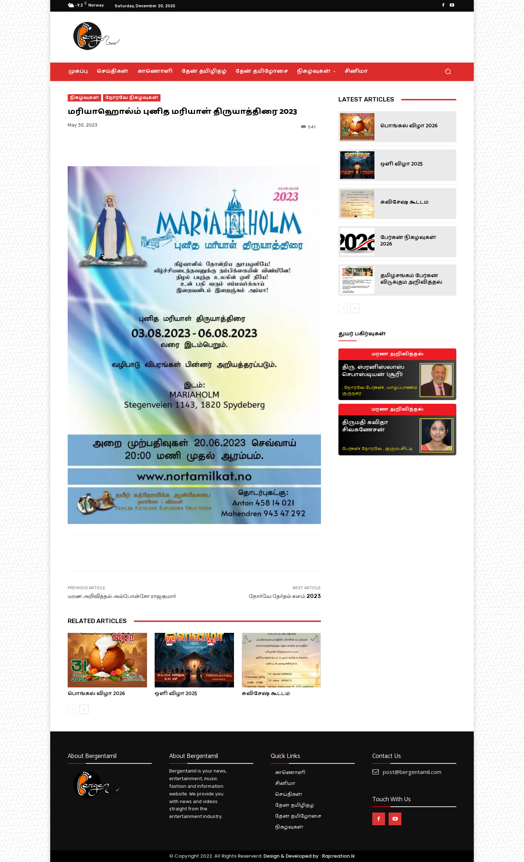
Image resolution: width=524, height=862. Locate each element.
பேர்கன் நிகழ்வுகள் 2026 (408, 240)
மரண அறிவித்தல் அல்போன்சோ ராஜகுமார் (122, 596)
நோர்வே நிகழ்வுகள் (131, 97)
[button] (447, 71)
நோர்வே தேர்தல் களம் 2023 (285, 596)
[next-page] (83, 709)
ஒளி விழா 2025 (176, 693)
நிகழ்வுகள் (84, 97)
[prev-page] (72, 709)
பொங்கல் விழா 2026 (96, 693)
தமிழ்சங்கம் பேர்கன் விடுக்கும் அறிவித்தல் (411, 279)
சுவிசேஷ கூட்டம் (266, 693)
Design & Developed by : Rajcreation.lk (309, 856)
